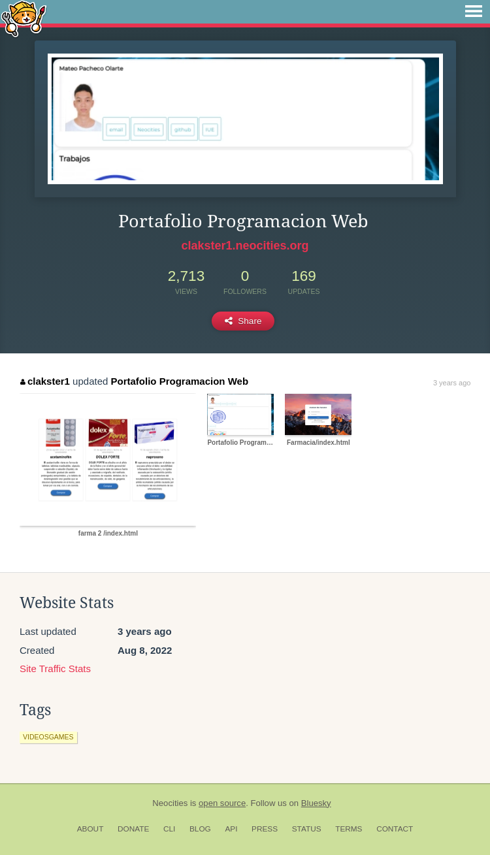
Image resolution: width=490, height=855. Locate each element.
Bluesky (316, 803)
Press (265, 828)
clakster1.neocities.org (244, 245)
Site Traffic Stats (55, 668)
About (90, 828)
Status (306, 828)
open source (222, 803)
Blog (200, 828)
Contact (394, 828)
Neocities (170, 803)
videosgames (48, 737)
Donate (133, 828)
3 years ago (451, 383)
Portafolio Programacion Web (180, 381)
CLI (169, 828)
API (231, 828)
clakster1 (45, 381)
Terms (348, 828)
